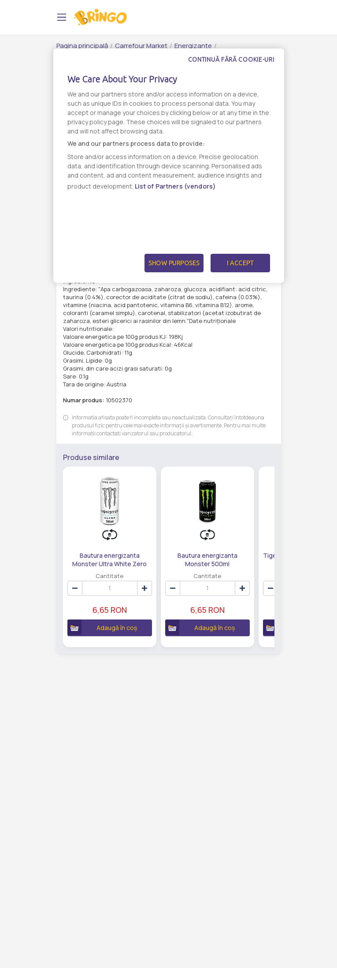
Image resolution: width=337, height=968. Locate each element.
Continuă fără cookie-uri (231, 59)
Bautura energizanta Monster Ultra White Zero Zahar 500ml (109, 559)
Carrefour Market (141, 45)
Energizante (193, 45)
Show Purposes (174, 263)
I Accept (240, 263)
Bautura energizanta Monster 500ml (207, 559)
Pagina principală (82, 45)
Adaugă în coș (102, 627)
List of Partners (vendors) (175, 186)
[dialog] (168, 165)
